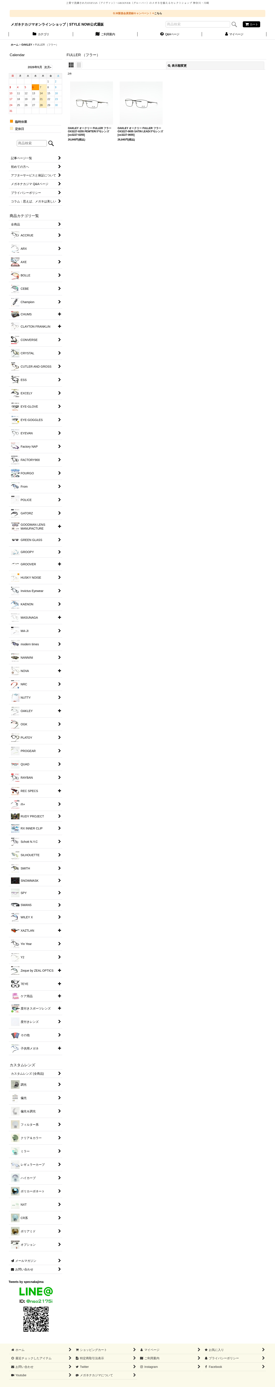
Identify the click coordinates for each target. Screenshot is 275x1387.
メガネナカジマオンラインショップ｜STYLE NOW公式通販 (57, 24)
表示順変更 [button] (177, 65)
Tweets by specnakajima (26, 1282)
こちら (158, 13)
